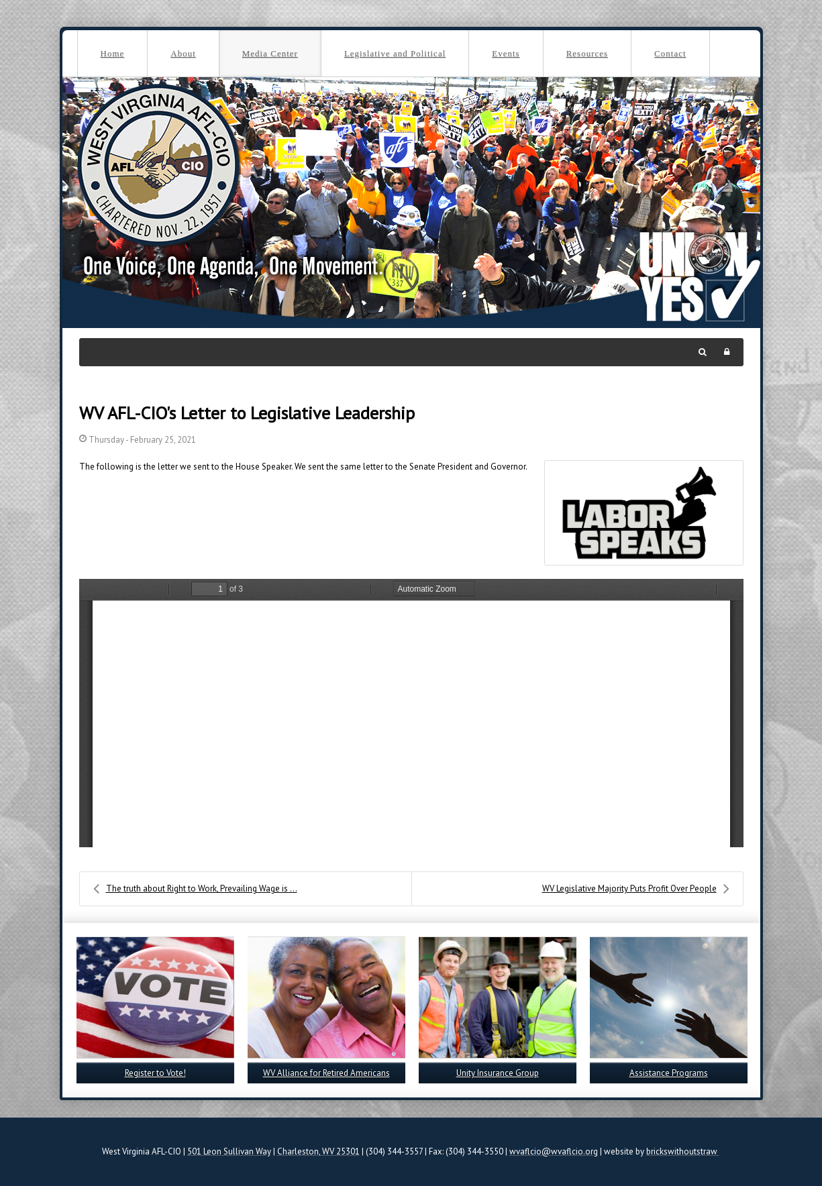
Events (505, 53)
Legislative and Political (395, 53)
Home (113, 53)
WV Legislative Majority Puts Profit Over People (635, 889)
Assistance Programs (668, 1073)
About (183, 53)
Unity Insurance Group (497, 1073)
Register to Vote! (155, 1073)
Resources (587, 53)
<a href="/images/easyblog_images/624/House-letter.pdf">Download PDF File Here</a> (411, 713)
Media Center (270, 53)
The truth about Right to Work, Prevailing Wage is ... (195, 889)
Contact (670, 53)
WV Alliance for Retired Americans (326, 1073)
